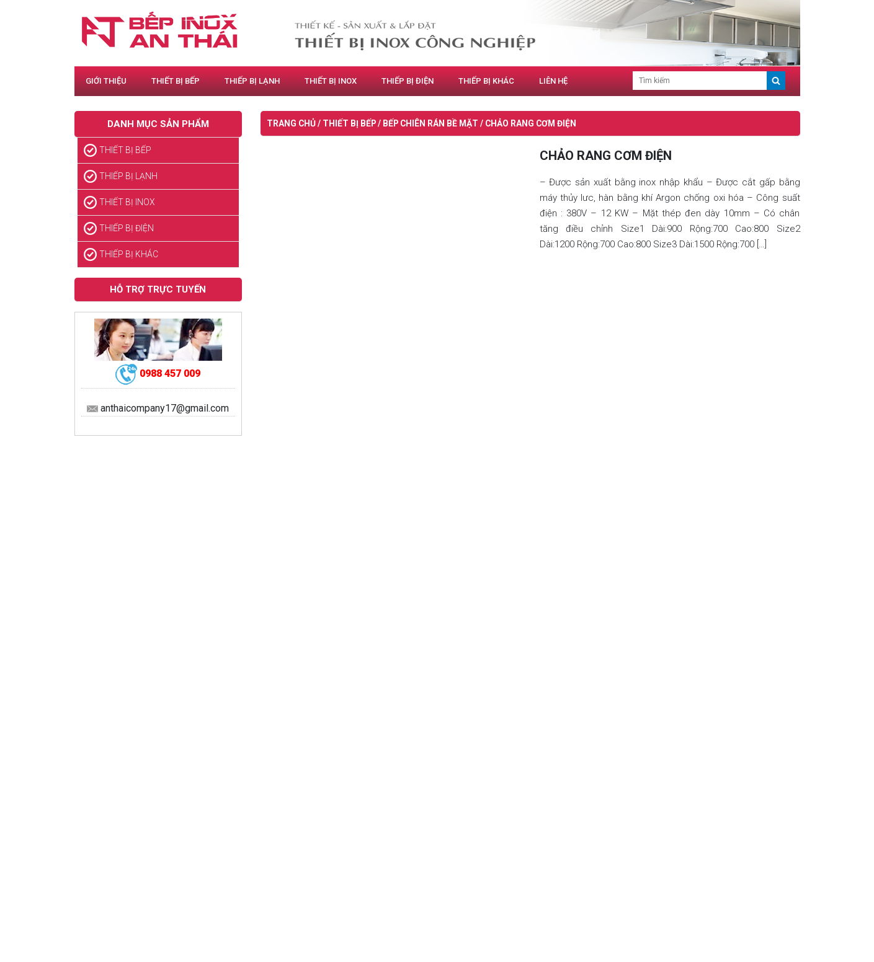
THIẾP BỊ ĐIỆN (407, 81)
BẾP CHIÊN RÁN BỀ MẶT (430, 123)
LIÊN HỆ (553, 81)
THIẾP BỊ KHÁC (486, 81)
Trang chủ (291, 123)
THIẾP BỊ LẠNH (252, 81)
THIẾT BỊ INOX (331, 81)
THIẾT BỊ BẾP (175, 81)
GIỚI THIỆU (106, 81)
